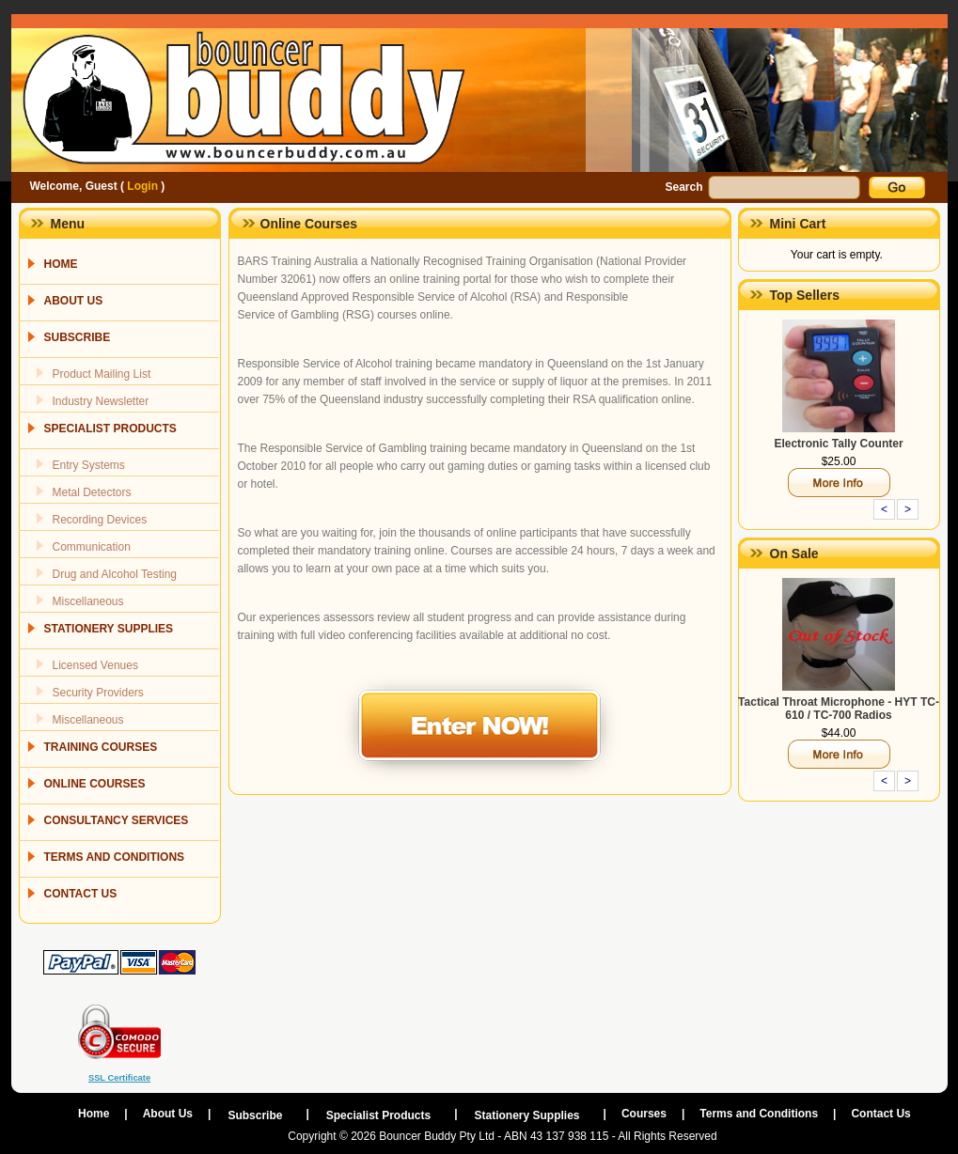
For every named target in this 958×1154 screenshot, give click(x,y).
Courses (644, 1113)
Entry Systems (89, 465)
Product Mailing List (102, 374)
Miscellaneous (88, 601)
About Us (168, 1113)
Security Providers (98, 692)
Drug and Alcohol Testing (115, 574)
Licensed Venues (95, 665)
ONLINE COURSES (95, 783)
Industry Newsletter (101, 401)
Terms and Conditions (758, 1113)
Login (142, 186)
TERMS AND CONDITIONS (114, 857)
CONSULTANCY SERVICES (116, 820)
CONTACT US (81, 893)
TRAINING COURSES (101, 747)
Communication (92, 547)
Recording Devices (100, 519)
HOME (61, 264)
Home (93, 1113)
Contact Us (880, 1113)
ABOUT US (73, 300)
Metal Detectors (92, 492)
